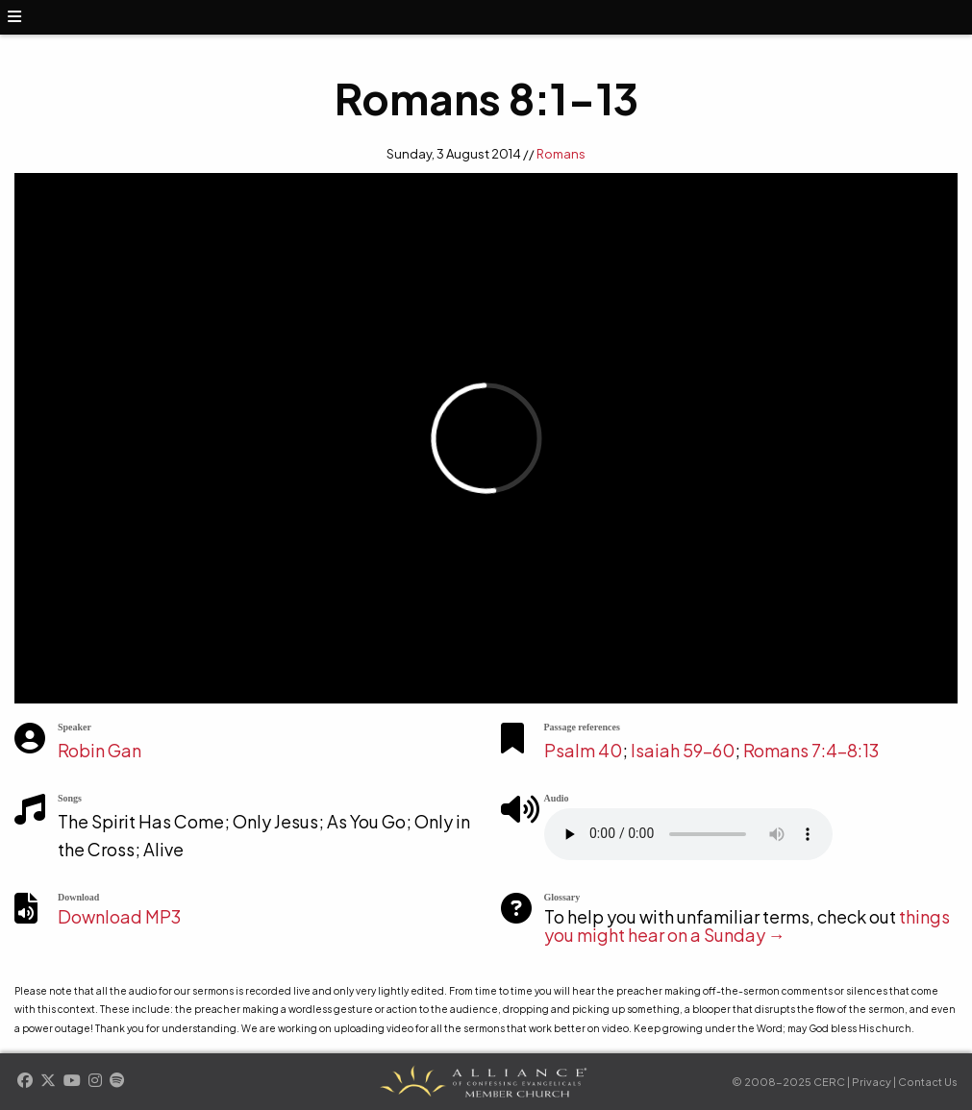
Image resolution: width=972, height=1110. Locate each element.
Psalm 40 (583, 750)
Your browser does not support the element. (688, 834)
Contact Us (928, 1081)
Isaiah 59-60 (683, 750)
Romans (561, 153)
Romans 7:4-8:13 (811, 750)
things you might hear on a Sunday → (747, 926)
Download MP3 (119, 916)
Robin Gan (99, 750)
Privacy (871, 1081)
